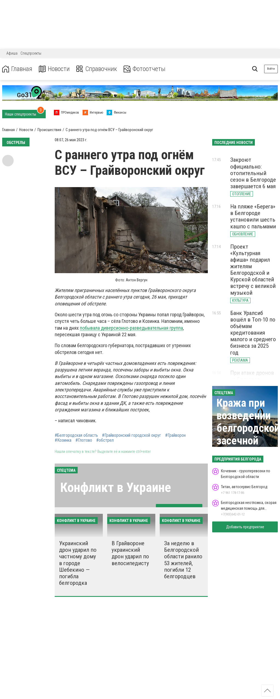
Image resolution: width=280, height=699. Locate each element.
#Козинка (63, 440)
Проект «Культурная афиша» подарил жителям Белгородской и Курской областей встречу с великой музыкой (253, 269)
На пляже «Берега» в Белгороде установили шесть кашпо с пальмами (253, 216)
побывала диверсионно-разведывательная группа (131, 328)
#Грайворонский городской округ (131, 435)
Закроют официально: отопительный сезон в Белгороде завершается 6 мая (253, 173)
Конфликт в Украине (115, 487)
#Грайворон (175, 435)
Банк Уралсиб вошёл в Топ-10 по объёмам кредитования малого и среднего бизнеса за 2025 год (253, 333)
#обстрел (105, 440)
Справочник (96, 69)
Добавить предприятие (245, 527)
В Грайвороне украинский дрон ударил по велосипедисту (130, 553)
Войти (271, 68)
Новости (54, 69)
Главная (17, 69)
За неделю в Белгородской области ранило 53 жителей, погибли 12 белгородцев (183, 560)
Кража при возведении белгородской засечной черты (248, 428)
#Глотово (83, 440)
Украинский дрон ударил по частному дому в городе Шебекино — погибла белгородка (78, 563)
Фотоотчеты (144, 69)
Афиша (12, 53)
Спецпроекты (31, 53)
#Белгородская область (76, 435)
